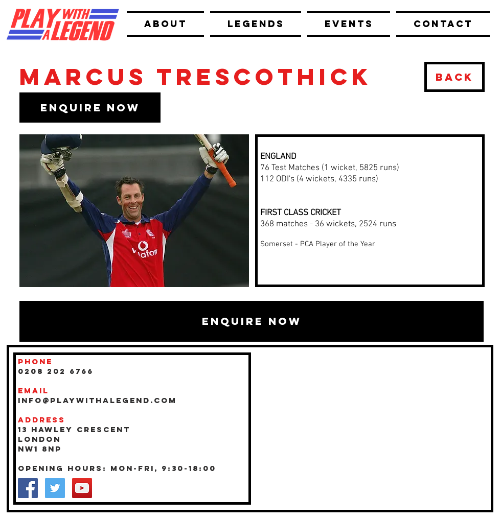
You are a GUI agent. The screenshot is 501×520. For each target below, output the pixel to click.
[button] (90, 107)
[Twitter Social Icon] (55, 488)
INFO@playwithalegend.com (97, 400)
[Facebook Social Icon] (28, 488)
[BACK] (454, 77)
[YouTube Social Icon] (82, 488)
